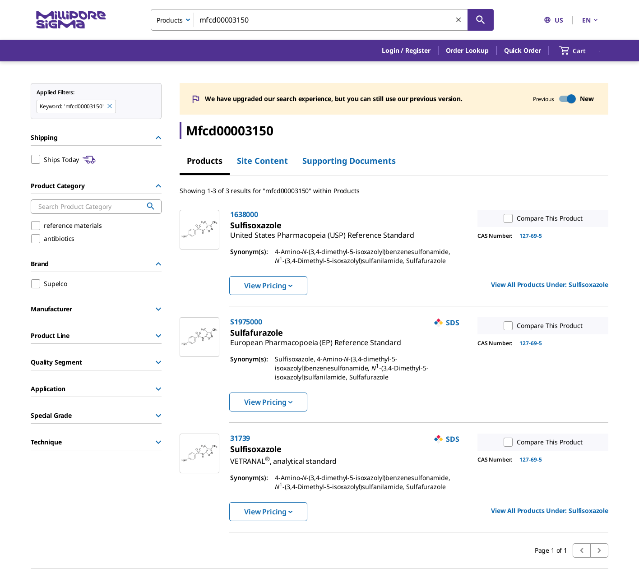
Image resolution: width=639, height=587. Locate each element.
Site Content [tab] (262, 160)
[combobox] (322, 20)
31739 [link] (240, 438)
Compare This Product (541, 218)
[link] (322, 231)
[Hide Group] (158, 137)
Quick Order (522, 50)
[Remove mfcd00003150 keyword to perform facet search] (110, 106)
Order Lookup (467, 50)
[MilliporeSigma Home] (71, 20)
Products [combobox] (170, 20)
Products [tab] (204, 160)
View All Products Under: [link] (549, 284)
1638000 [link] (244, 214)
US (553, 20)
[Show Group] (158, 309)
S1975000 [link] (246, 322)
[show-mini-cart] (580, 50)
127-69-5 (530, 236)
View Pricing (268, 286)
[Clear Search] (459, 20)
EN (590, 20)
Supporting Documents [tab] (349, 160)
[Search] (481, 20)
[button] (406, 50)
